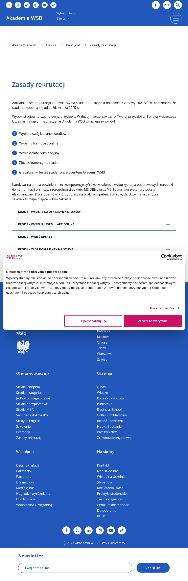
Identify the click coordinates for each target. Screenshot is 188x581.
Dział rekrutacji (27, 465)
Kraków (103, 337)
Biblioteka (104, 404)
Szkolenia (23, 426)
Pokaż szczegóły (162, 308)
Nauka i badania (109, 426)
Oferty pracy (25, 499)
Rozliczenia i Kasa (110, 488)
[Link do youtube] (45, 5)
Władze (102, 392)
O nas (101, 387)
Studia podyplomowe (32, 404)
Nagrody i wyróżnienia (33, 493)
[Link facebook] (66, 530)
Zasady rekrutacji (103, 45)
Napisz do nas (107, 471)
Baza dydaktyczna (110, 398)
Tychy (101, 348)
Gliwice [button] (63, 18)
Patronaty (23, 476)
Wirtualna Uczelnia (111, 476)
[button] (156, 5)
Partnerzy (23, 471)
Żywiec (102, 359)
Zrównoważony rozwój (114, 437)
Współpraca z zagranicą (34, 505)
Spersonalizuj (93, 321)
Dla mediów (25, 482)
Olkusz (102, 342)
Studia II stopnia (28, 392)
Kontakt (103, 465)
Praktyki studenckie (112, 493)
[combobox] (167, 5)
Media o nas (25, 488)
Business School (109, 409)
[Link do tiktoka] (53, 5)
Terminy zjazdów (110, 499)
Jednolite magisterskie (33, 398)
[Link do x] (18, 5)
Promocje (23, 432)
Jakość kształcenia (110, 421)
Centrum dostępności (113, 505)
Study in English (28, 421)
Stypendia (104, 482)
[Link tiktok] (122, 530)
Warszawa (105, 353)
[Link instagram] (100, 530)
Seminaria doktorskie (32, 415)
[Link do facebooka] (9, 5)
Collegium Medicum (112, 415)
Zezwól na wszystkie (153, 321)
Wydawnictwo (107, 432)
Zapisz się (153, 568)
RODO (101, 516)
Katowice (104, 331)
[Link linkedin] (89, 530)
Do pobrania (106, 510)
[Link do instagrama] (36, 5)
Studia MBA (25, 409)
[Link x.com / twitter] (77, 530)
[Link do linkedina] (27, 5)
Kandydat (78, 45)
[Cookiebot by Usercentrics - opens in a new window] (164, 257)
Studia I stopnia (28, 387)
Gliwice (56, 45)
